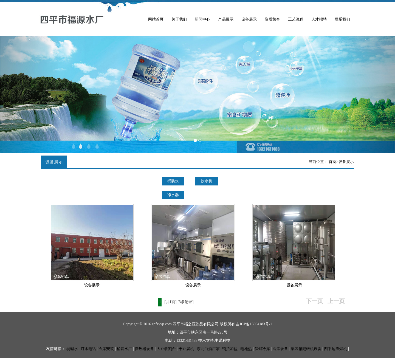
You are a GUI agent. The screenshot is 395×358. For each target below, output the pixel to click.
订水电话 (88, 349)
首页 (332, 162)
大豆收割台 (166, 349)
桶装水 (173, 181)
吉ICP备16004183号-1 (254, 324)
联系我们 (342, 19)
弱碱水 (72, 349)
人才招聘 (319, 19)
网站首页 (155, 19)
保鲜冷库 (262, 349)
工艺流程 (295, 19)
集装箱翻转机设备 (306, 349)
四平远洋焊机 (335, 349)
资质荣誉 (272, 19)
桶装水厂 (124, 349)
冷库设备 (280, 349)
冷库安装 (106, 349)
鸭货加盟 (230, 349)
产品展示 (225, 19)
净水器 (173, 195)
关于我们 (179, 19)
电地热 (246, 349)
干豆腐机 (186, 349)
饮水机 (206, 181)
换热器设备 (144, 349)
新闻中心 (202, 19)
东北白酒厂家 (208, 349)
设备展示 (249, 19)
